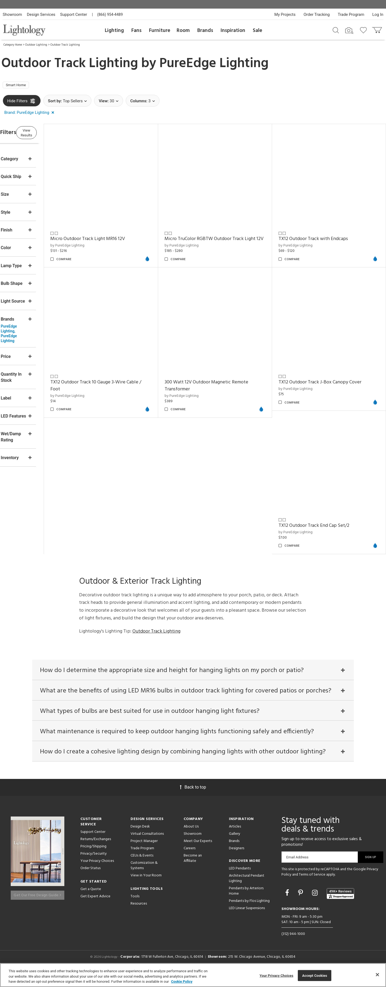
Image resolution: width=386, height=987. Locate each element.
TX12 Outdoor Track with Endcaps (322, 236)
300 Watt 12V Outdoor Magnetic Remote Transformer (118, 523)
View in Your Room (146, 888)
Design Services (41, 14)
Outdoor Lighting (36, 44)
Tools (135, 909)
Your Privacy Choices (97, 874)
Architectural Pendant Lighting (246, 891)
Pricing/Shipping (93, 859)
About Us (191, 839)
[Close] (377, 975)
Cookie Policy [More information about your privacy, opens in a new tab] (181, 981)
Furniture (159, 31)
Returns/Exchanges (95, 852)
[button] (30, 114)
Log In (377, 14)
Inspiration (233, 31)
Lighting (114, 31)
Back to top (193, 799)
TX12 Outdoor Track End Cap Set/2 (322, 520)
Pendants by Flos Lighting (249, 913)
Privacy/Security (93, 866)
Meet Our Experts (198, 854)
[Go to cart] (377, 28)
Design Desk (140, 839)
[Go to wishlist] (364, 29)
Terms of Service (312, 887)
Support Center (73, 14)
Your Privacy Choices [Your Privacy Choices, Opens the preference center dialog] (276, 975)
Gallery (234, 846)
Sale (257, 31)
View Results (47, 134)
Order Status (90, 881)
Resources (139, 916)
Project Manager (144, 854)
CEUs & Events (142, 868)
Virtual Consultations (147, 846)
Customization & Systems (144, 878)
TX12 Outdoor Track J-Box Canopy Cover (223, 520)
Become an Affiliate (193, 871)
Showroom (12, 14)
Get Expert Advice (95, 909)
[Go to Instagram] (315, 905)
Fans (136, 31)
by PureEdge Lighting (93, 243)
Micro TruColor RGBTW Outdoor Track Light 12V (227, 239)
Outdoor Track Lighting (65, 44)
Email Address (297, 870)
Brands (205, 31)
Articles (235, 839)
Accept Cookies (314, 975)
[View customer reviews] (340, 906)
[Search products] (336, 29)
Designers (236, 861)
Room (183, 31)
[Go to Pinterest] (301, 905)
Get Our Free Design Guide (37, 905)
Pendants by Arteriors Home (246, 903)
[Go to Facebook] (287, 905)
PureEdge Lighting (214, 63)
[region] (193, 975)
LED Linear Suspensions (247, 921)
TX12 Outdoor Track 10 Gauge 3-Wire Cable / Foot (332, 378)
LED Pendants (240, 881)
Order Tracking (317, 14)
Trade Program (351, 14)
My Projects (285, 14)
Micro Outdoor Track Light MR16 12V (113, 236)
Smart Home (18, 86)
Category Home (12, 44)
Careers (189, 861)
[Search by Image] (349, 30)
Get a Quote (90, 902)
